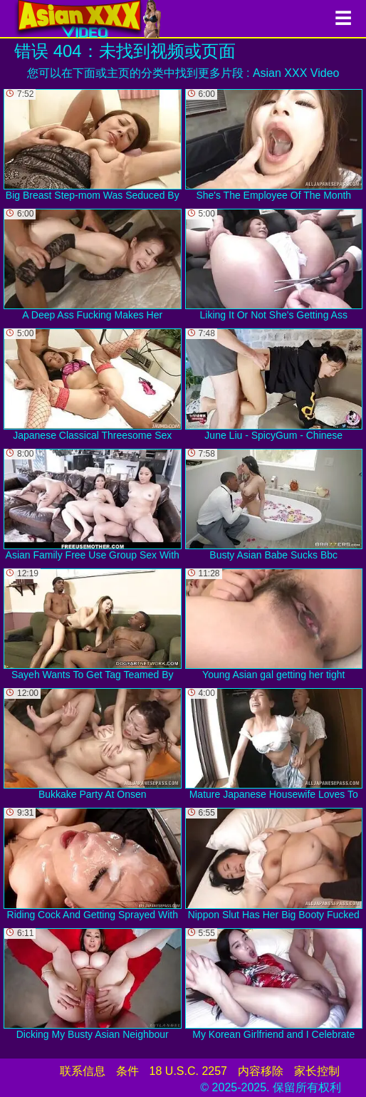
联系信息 (82, 1071)
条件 (127, 1071)
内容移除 (260, 1071)
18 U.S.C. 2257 (188, 1071)
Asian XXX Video (296, 73)
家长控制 (317, 1071)
